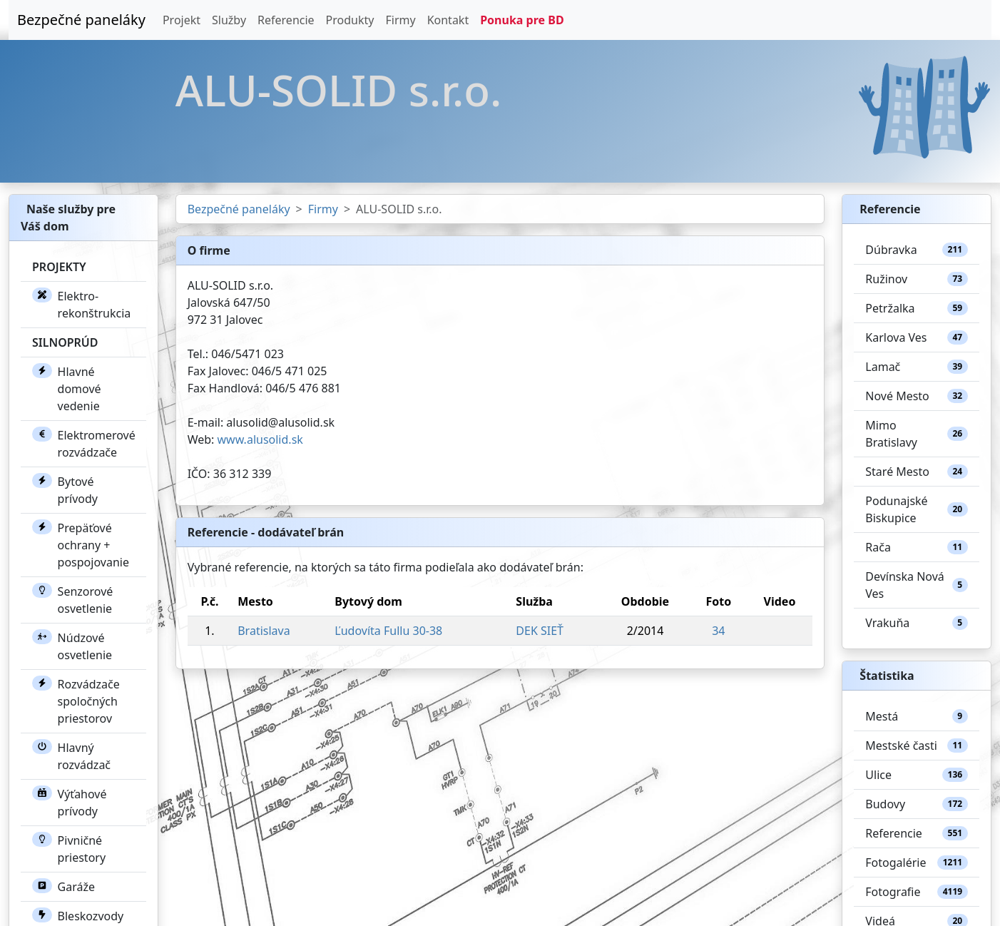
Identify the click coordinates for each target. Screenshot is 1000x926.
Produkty (350, 20)
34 (718, 630)
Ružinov (916, 279)
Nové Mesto (916, 396)
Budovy (916, 804)
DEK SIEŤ (539, 630)
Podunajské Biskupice (916, 509)
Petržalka (916, 308)
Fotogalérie (916, 862)
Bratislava (264, 630)
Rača (916, 547)
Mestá (916, 716)
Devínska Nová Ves (916, 585)
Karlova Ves (916, 337)
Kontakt (448, 20)
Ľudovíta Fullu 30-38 (388, 630)
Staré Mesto (916, 471)
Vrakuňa (916, 623)
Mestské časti (916, 745)
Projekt (181, 20)
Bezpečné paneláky (81, 19)
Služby (229, 20)
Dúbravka (916, 250)
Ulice (916, 775)
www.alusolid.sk (260, 439)
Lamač (916, 367)
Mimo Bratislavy (916, 433)
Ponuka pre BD (521, 20)
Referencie (286, 20)
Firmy (400, 20)
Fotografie (916, 892)
